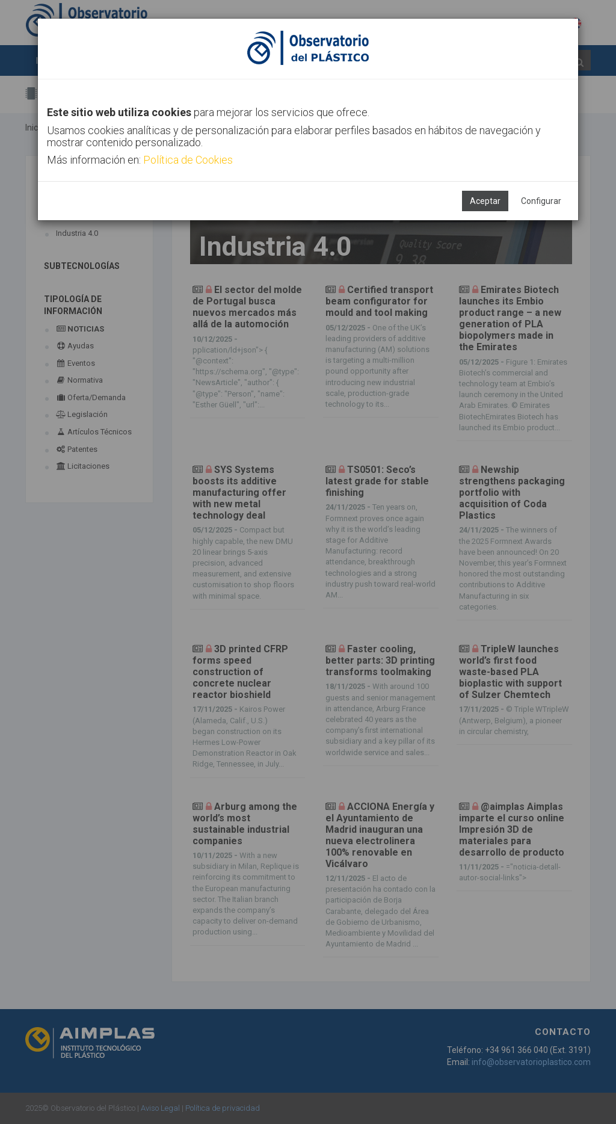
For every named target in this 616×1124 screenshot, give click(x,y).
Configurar (541, 201)
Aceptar (485, 201)
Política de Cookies (188, 159)
